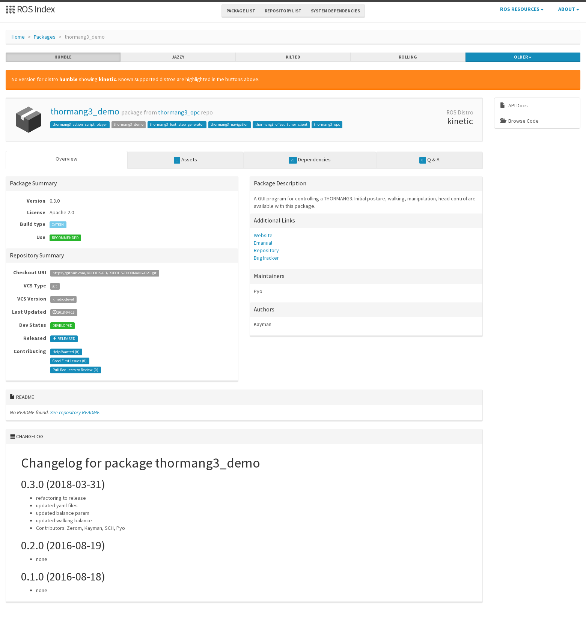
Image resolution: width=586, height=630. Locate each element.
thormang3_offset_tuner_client (281, 124)
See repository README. (75, 412)
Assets (185, 160)
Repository (266, 250)
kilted (293, 57)
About (568, 9)
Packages (45, 36)
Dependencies (310, 160)
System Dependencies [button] (335, 11)
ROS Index (30, 9)
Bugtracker (266, 257)
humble (63, 57)
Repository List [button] (283, 11)
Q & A (429, 160)
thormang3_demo (84, 111)
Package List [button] (240, 11)
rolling (408, 57)
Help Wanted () (66, 351)
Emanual (263, 242)
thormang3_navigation (230, 124)
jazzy (178, 57)
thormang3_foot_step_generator (177, 124)
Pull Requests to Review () (75, 369)
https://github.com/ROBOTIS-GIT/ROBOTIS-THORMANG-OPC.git (105, 273)
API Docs (514, 105)
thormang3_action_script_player (80, 124)
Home (18, 36)
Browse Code (519, 120)
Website (263, 235)
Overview (66, 158)
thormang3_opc (179, 112)
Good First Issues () (70, 360)
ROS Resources (522, 9)
